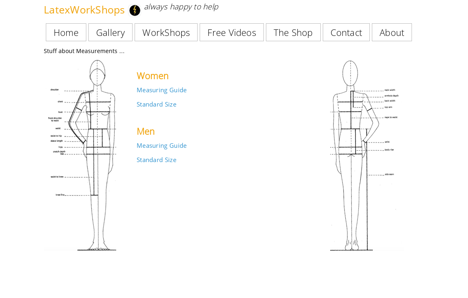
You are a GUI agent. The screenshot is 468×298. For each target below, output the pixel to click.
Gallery (110, 32)
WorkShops (166, 32)
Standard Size (156, 104)
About (392, 32)
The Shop (293, 32)
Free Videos (231, 32)
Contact (346, 32)
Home (66, 32)
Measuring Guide (162, 90)
